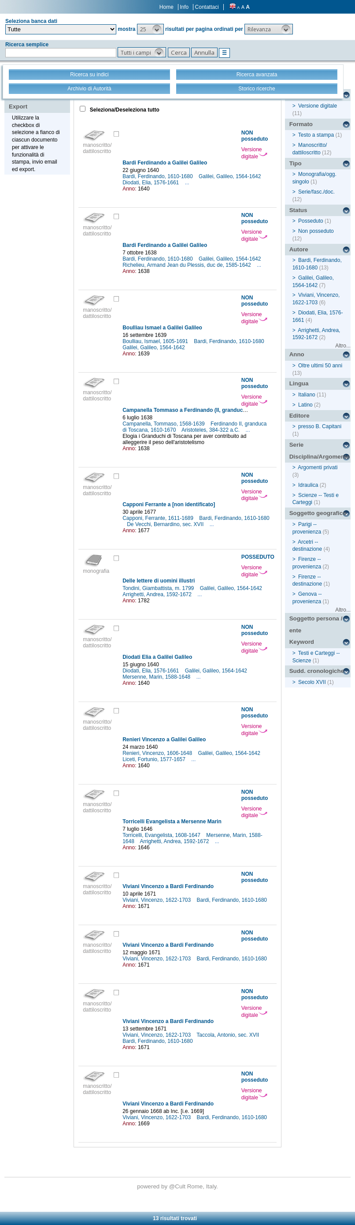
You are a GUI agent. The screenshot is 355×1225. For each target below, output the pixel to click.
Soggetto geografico (318, 513)
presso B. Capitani (319, 426)
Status (298, 210)
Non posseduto (316, 231)
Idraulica (308, 485)
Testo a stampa (316, 135)
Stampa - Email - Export (37, 100)
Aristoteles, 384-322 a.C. (211, 430)
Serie (296, 444)
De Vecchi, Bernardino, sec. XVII (166, 524)
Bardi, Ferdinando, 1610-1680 (158, 176)
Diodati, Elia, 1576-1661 (151, 182)
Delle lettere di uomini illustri (158, 581)
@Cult (178, 1186)
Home (166, 7)
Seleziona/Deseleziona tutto (124, 110)
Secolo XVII (312, 682)
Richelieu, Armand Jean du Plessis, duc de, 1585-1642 (187, 265)
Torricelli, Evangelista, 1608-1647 (162, 835)
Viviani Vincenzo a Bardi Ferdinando (168, 886)
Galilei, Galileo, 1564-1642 (231, 176)
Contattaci (207, 7)
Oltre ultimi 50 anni (320, 365)
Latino (305, 405)
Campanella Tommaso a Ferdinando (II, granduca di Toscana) (199, 410)
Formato (301, 124)
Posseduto (310, 221)
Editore (299, 415)
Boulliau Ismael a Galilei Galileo (162, 328)
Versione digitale (254, 153)
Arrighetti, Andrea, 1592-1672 (157, 594)
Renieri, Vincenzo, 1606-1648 (157, 753)
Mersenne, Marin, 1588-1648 (157, 677)
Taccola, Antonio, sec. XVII (228, 1035)
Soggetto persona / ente (316, 624)
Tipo (295, 163)
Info (184, 7)
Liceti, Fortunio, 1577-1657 (154, 759)
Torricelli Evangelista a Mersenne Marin (172, 821)
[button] (150, 29)
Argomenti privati (317, 467)
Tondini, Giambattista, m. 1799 (158, 588)
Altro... (343, 346)
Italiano (306, 395)
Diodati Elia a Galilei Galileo (157, 657)
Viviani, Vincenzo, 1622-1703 (157, 900)
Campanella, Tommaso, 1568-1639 (164, 424)
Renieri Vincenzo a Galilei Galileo (164, 739)
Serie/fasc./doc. (316, 192)
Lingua (299, 383)
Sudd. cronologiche (316, 671)
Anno (296, 354)
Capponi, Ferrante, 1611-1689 (158, 518)
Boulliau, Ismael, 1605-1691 (155, 341)
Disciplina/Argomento (319, 456)
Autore (298, 249)
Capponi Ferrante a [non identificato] (168, 504)
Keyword (301, 642)
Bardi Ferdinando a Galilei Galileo (164, 163)
